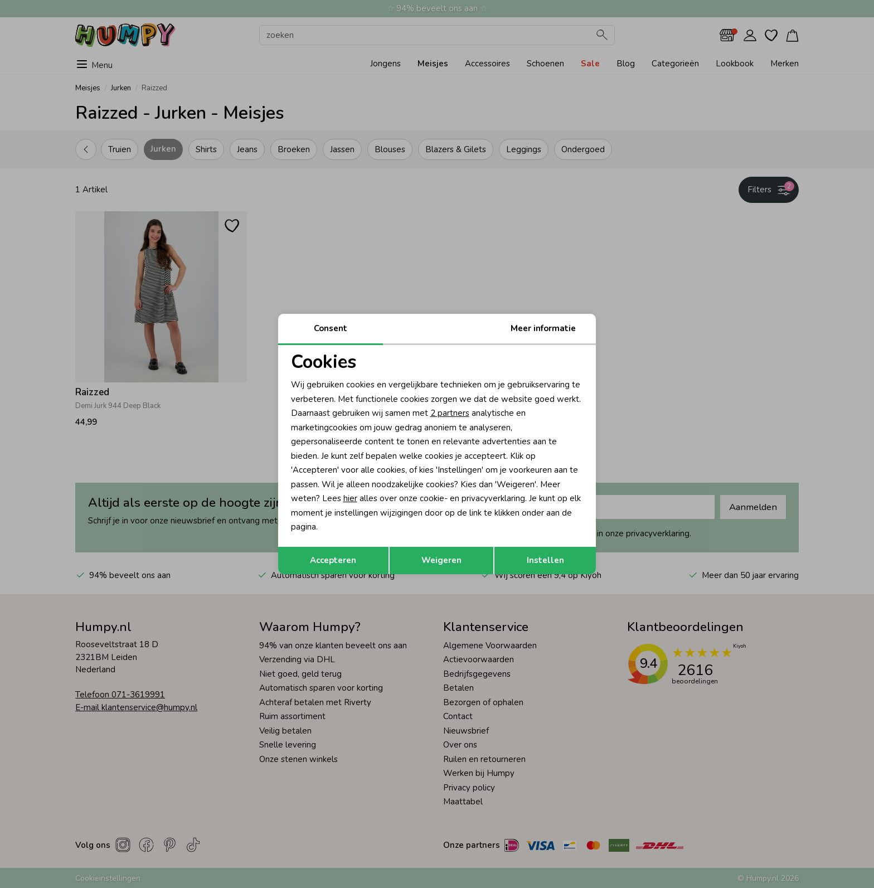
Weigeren (441, 560)
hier (350, 498)
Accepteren (333, 560)
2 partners (449, 413)
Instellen (545, 560)
